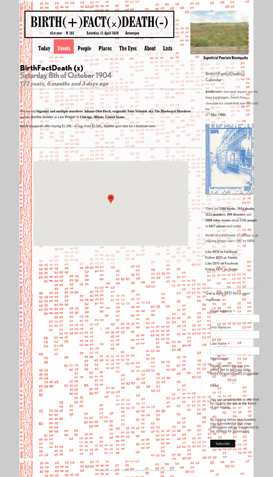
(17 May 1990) (215, 115)
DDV (250, 241)
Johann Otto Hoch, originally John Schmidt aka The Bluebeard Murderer (137, 111)
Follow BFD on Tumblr (221, 257)
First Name (220, 327)
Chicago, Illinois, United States (102, 117)
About (149, 48)
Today (44, 48)
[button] (111, 199)
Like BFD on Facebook (221, 252)
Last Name (220, 343)
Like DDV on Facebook (221, 263)
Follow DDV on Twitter (221, 269)
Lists (167, 48)
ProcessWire (169, 470)
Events (63, 48)
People (84, 48)
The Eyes (127, 48)
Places (105, 48)
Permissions (219, 358)
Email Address (222, 311)
